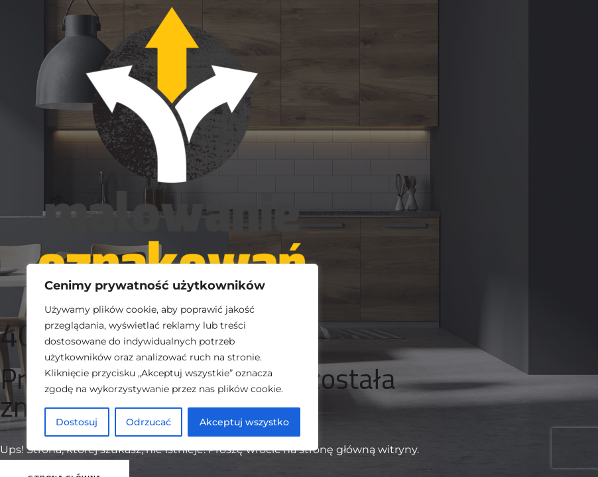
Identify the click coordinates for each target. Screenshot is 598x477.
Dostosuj (76, 422)
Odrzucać (148, 422)
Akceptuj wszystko (244, 422)
